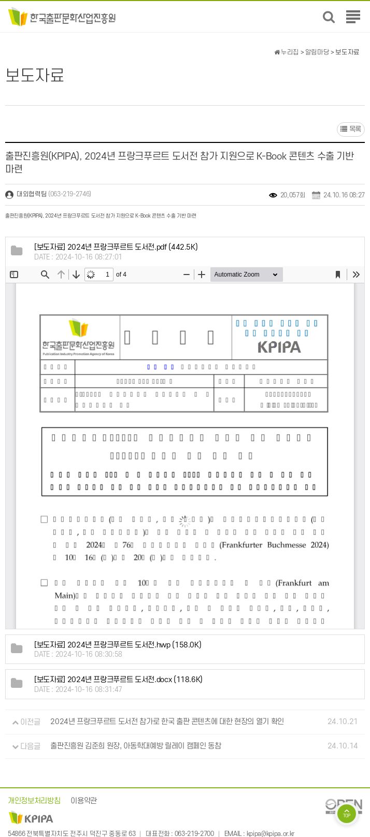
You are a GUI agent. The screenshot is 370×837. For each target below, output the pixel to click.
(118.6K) (118, 679)
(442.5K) (115, 247)
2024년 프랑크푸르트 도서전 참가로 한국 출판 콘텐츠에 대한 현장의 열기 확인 (167, 722)
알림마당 (317, 52)
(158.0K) (117, 645)
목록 (350, 129)
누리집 (286, 52)
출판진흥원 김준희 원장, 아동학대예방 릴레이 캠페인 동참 (135, 746)
